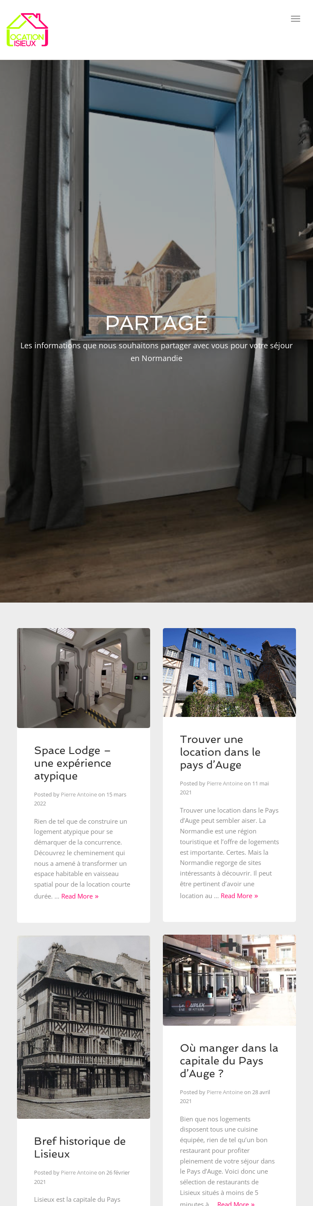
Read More (77, 896)
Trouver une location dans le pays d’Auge (220, 752)
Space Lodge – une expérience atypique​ (72, 763)
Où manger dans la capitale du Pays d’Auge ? (229, 1061)
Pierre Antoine (79, 794)
